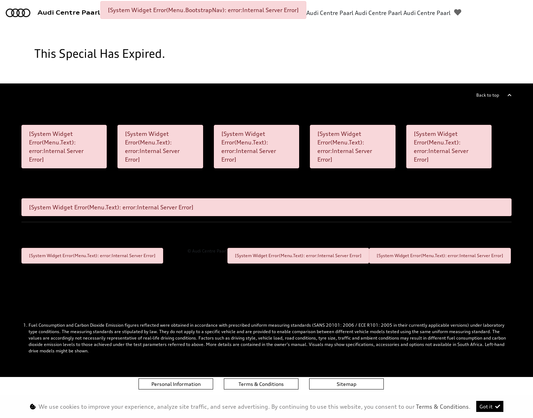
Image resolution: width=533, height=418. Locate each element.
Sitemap (346, 384)
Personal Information (176, 384)
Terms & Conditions (261, 384)
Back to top (487, 95)
